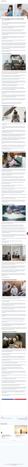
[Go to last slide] (1, 432)
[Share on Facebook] (8, 399)
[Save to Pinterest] (20, 399)
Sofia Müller (3, 20)
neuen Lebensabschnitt (9, 23)
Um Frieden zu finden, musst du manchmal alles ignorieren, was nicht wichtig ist (6, 436)
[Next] (26, 432)
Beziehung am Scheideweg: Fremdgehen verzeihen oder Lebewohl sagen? (21, 418)
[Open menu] (26, 1)
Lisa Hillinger (17, 437)
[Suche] (26, 444)
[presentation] (7, 429)
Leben (2, 17)
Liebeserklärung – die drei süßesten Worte (7, 418)
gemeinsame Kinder (7, 297)
